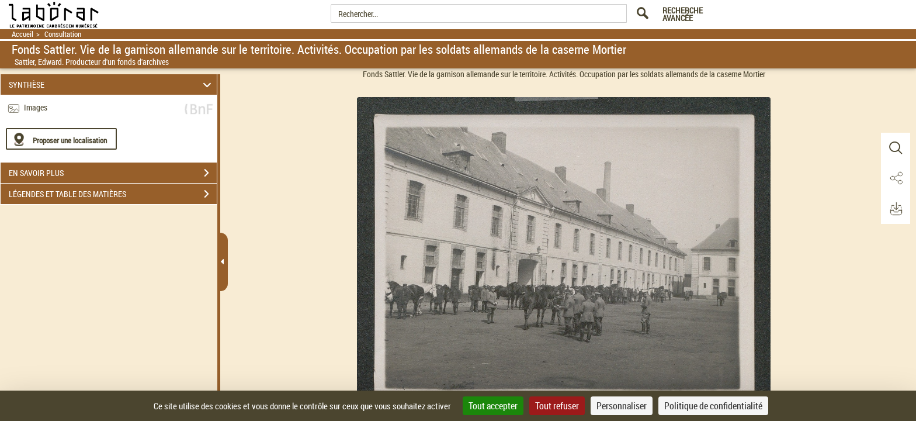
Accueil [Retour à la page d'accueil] (22, 34)
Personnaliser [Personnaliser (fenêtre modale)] (621, 405)
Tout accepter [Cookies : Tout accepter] (493, 405)
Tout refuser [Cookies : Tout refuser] (557, 405)
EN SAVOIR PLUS (113, 173)
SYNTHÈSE (112, 84)
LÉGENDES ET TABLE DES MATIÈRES (113, 194)
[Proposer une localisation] (61, 139)
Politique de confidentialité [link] (713, 405)
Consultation (62, 34)
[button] (895, 148)
